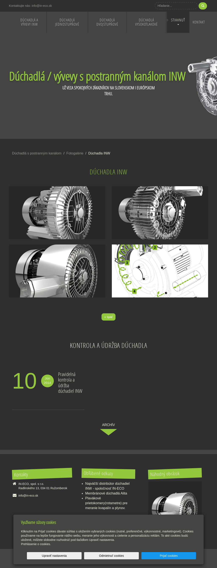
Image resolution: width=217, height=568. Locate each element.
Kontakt (199, 22)
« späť (108, 317)
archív (108, 425)
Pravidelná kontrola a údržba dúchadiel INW (70, 382)
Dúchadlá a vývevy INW (29, 22)
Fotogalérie (74, 153)
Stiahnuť (178, 21)
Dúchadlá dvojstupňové (107, 22)
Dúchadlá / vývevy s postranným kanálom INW (97, 76)
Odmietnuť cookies (144, 555)
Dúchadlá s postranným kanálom (36, 153)
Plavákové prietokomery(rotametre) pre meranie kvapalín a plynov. (106, 503)
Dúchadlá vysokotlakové (146, 22)
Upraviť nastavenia (109, 555)
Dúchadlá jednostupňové (67, 22)
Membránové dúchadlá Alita (106, 493)
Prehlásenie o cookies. (36, 544)
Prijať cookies (180, 555)
